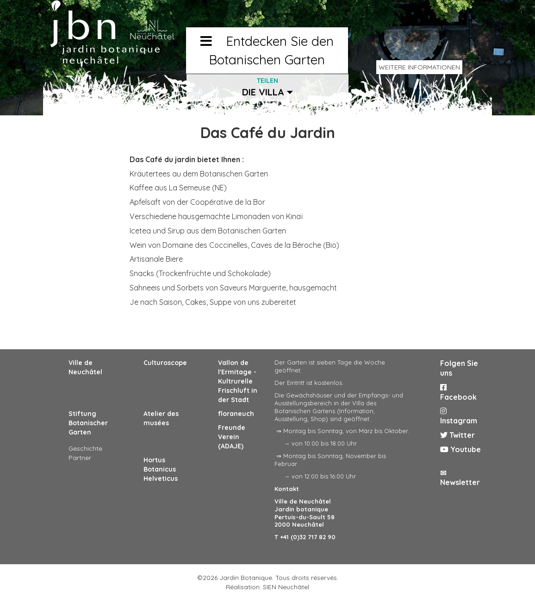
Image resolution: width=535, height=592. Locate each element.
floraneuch (236, 413)
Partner (79, 457)
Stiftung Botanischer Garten (88, 422)
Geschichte (85, 448)
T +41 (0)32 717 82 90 (305, 537)
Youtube (460, 449)
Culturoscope (165, 363)
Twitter (457, 435)
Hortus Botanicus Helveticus (160, 469)
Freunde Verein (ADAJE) (231, 436)
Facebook (458, 393)
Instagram (458, 416)
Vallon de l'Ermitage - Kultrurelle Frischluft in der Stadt (237, 381)
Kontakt (286, 488)
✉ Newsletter (460, 477)
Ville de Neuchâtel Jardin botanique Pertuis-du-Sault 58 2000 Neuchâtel (304, 513)
